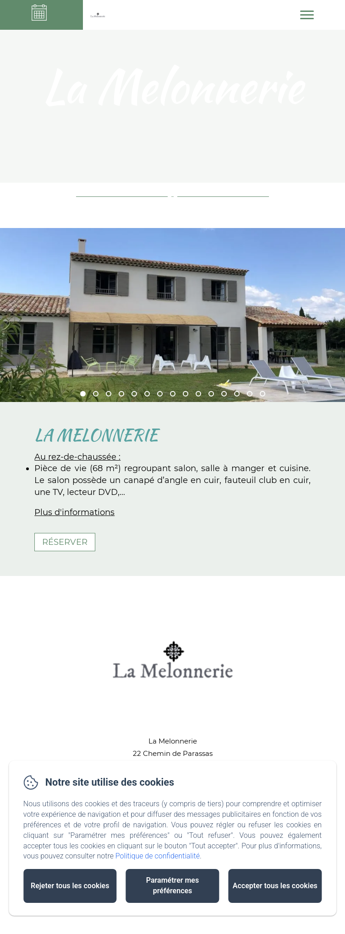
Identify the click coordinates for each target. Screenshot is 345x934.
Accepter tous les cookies (275, 885)
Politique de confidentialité (157, 856)
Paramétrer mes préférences (172, 885)
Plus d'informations (74, 512)
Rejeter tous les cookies (70, 885)
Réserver (65, 542)
